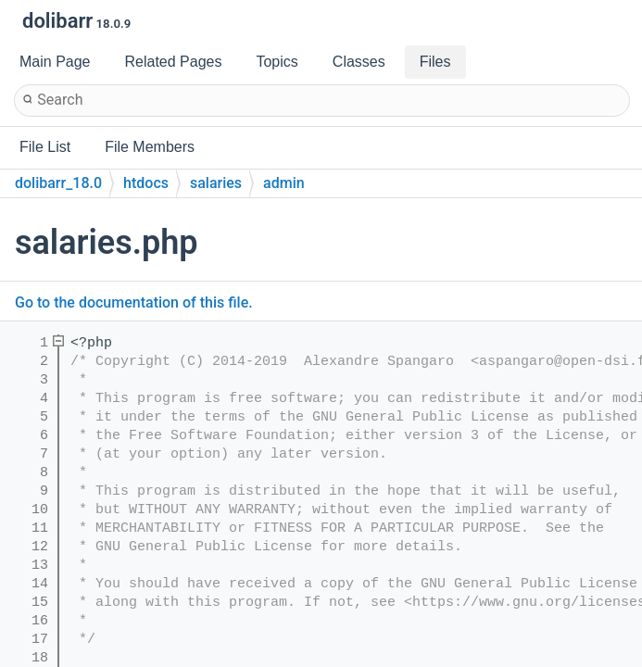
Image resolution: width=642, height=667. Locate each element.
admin (284, 183)
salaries (216, 183)
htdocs (146, 183)
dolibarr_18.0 (58, 183)
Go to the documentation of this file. (134, 302)
